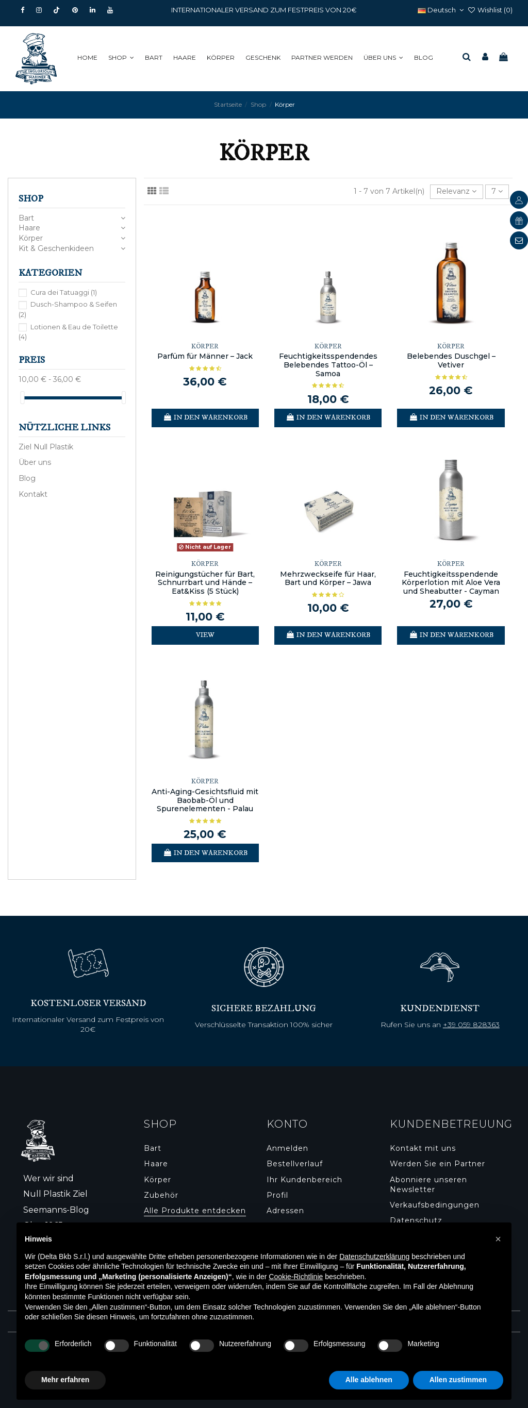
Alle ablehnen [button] (368, 1380)
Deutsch (442, 10)
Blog (27, 478)
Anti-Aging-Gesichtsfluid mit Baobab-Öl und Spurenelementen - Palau (205, 800)
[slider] (22, 397)
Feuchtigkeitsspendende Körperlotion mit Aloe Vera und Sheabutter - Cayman (451, 582)
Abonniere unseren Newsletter (428, 1185)
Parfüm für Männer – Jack (205, 356)
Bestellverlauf (295, 1163)
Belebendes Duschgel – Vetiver (451, 360)
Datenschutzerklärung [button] (374, 1256)
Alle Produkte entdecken (195, 1210)
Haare (29, 227)
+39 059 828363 (471, 1024)
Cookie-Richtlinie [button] (296, 1276)
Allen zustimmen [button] (458, 1380)
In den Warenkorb (205, 417)
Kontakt (33, 494)
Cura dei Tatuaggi (63, 292)
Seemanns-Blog (56, 1210)
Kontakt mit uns (423, 1148)
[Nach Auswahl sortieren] (456, 192)
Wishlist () (490, 10)
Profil (277, 1195)
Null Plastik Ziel (55, 1194)
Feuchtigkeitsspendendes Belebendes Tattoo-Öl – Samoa (328, 364)
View (205, 635)
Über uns (35, 462)
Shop (31, 199)
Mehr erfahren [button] (65, 1380)
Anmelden (287, 1148)
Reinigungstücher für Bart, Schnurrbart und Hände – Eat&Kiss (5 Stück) (205, 582)
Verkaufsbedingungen (435, 1205)
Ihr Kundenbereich (304, 1179)
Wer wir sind (48, 1178)
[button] (123, 58)
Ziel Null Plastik (46, 446)
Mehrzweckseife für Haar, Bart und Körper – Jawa (328, 578)
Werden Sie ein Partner (437, 1163)
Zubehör (161, 1195)
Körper (31, 238)
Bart (26, 218)
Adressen (285, 1210)
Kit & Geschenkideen (56, 248)
